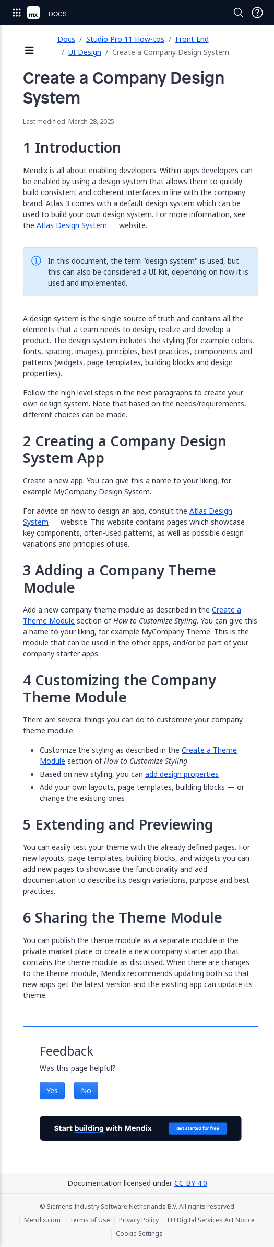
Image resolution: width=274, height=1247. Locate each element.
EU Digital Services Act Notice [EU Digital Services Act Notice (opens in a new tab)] (211, 1220)
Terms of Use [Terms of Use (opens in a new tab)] (89, 1220)
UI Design (84, 52)
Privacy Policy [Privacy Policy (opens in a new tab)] (139, 1220)
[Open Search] (238, 12)
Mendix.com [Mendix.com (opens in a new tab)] (42, 1220)
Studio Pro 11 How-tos (125, 38)
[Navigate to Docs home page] (57, 12)
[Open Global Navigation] (16, 12)
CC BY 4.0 (190, 1182)
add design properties (182, 773)
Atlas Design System (72, 225)
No (86, 1090)
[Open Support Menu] (257, 12)
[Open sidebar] (30, 51)
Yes (52, 1090)
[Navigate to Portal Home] (33, 12)
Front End (192, 38)
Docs (66, 38)
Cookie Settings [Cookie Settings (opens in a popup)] (139, 1234)
